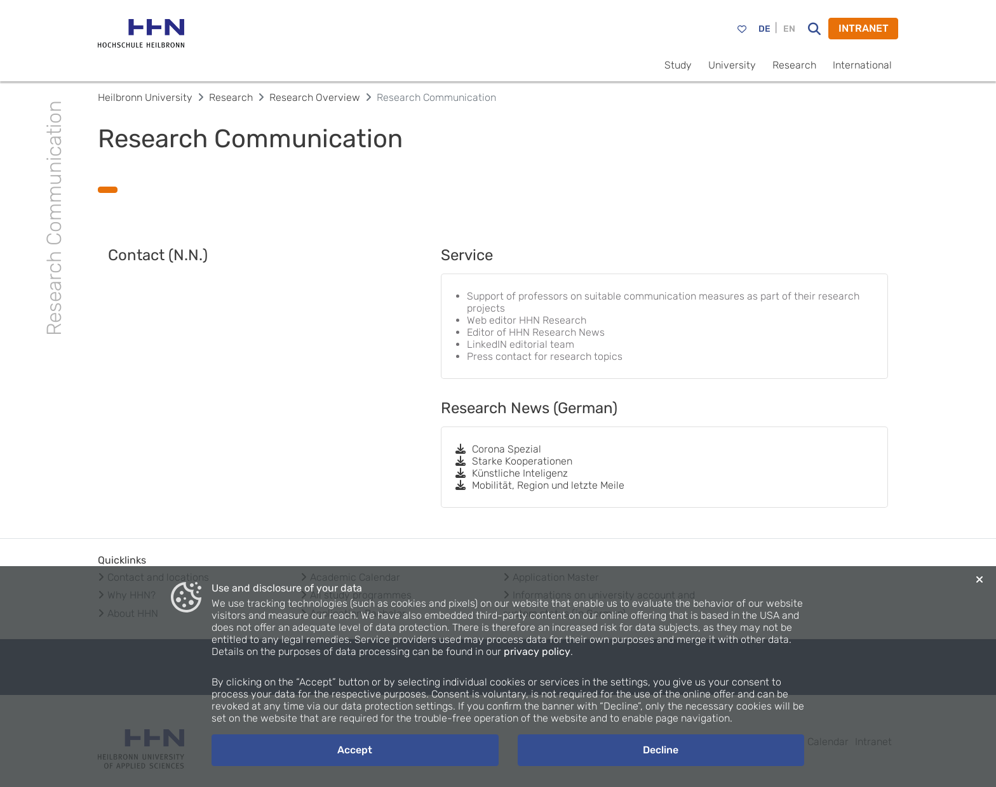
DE (764, 28)
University (732, 65)
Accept (354, 750)
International (862, 65)
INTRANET (863, 28)
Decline (660, 750)
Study (678, 65)
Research (794, 65)
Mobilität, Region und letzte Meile (539, 485)
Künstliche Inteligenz (511, 473)
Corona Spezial (497, 449)
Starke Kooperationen (513, 461)
